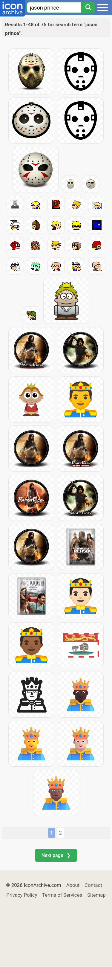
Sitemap (96, 895)
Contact (93, 885)
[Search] (88, 7)
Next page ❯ (56, 855)
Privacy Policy (21, 895)
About (73, 885)
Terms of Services (62, 895)
